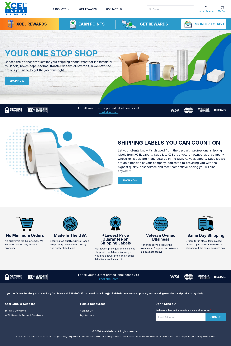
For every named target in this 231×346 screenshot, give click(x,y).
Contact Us (114, 9)
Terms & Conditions (15, 310)
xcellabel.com (108, 112)
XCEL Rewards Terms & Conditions (24, 315)
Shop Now (16, 80)
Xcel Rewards (88, 9)
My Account (87, 315)
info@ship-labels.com (115, 293)
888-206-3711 (77, 293)
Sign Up (216, 317)
